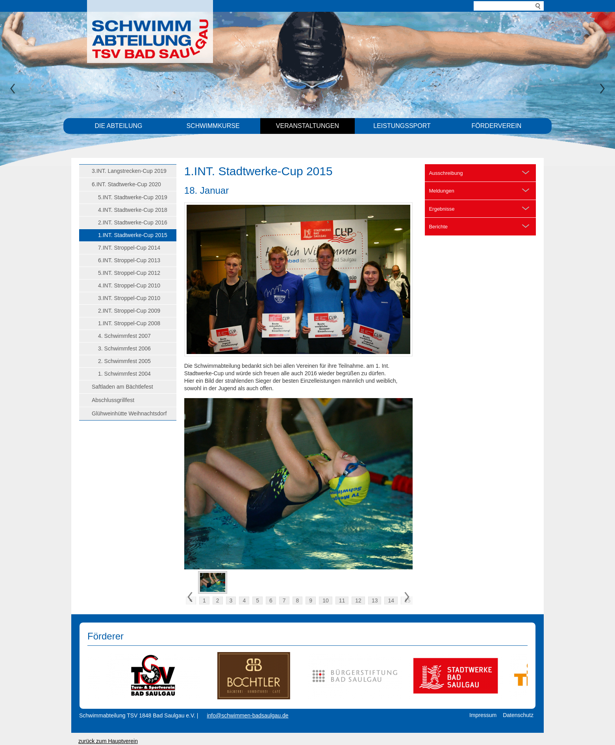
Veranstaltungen (307, 125)
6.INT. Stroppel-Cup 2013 (129, 260)
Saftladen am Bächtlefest (122, 387)
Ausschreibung (446, 173)
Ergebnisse (441, 209)
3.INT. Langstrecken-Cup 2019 (129, 171)
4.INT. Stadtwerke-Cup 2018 (132, 210)
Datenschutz (518, 715)
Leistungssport (402, 125)
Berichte (438, 227)
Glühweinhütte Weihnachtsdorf (129, 413)
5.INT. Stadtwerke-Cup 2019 (132, 197)
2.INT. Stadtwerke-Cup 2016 (132, 222)
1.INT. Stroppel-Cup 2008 (129, 323)
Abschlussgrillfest (113, 400)
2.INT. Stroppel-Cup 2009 (129, 311)
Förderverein (497, 125)
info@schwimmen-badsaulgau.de (247, 715)
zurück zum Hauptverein (108, 741)
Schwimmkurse (212, 125)
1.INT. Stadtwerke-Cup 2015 (132, 235)
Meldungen (441, 191)
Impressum (482, 715)
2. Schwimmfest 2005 (124, 361)
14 (391, 600)
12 (358, 600)
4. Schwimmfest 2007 (124, 336)
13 (375, 600)
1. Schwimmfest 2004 (124, 374)
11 (342, 600)
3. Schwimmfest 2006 (124, 348)
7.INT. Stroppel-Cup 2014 (129, 248)
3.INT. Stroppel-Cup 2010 (129, 298)
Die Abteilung (119, 125)
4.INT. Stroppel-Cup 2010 (129, 285)
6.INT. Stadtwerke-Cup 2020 (126, 184)
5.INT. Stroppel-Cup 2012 (129, 273)
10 (325, 600)
